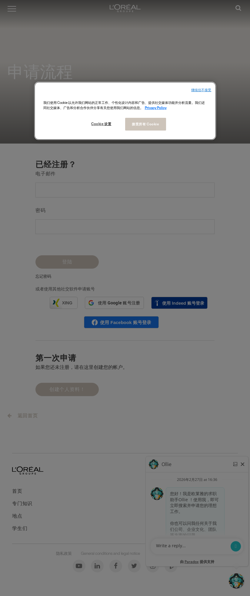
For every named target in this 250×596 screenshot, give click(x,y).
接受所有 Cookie (145, 124)
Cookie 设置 (101, 123)
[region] (125, 111)
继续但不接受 (201, 90)
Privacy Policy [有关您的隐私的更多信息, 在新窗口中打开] (156, 107)
